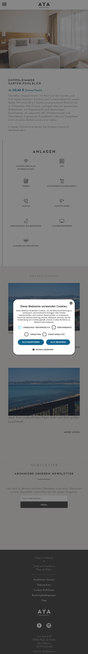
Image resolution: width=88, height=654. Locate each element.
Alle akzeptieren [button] (31, 342)
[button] (44, 349)
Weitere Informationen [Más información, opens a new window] (44, 322)
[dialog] (44, 327)
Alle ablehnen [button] (58, 342)
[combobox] (71, 303)
